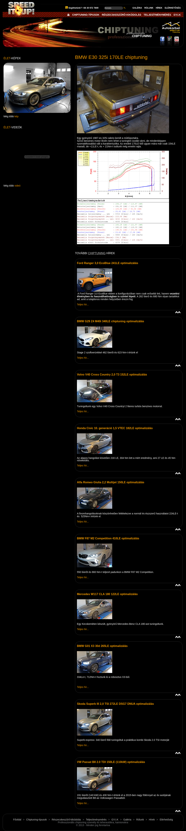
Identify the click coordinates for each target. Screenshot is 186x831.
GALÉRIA (137, 8)
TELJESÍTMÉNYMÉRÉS (157, 14)
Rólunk (140, 819)
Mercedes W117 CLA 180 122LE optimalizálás (107, 594)
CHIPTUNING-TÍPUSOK (85, 14)
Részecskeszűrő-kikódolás (66, 819)
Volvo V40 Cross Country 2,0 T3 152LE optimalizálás (112, 374)
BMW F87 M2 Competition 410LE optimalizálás (108, 538)
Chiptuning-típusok (36, 819)
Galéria (127, 819)
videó (17, 185)
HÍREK (159, 8)
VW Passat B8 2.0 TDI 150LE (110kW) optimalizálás (111, 762)
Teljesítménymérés (96, 819)
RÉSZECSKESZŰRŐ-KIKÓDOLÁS (121, 14)
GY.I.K (177, 14)
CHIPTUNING (97, 253)
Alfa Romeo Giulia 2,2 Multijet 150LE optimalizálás (110, 482)
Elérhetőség (166, 819)
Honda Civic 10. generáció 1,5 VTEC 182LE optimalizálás (115, 428)
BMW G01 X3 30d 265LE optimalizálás (102, 645)
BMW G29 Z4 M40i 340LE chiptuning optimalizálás (110, 321)
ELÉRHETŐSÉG (173, 8)
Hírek (152, 819)
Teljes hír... (83, 304)
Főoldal (17, 819)
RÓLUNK (148, 8)
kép (16, 116)
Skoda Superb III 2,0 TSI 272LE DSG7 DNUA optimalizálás (115, 703)
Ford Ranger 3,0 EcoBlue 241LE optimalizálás (107, 263)
